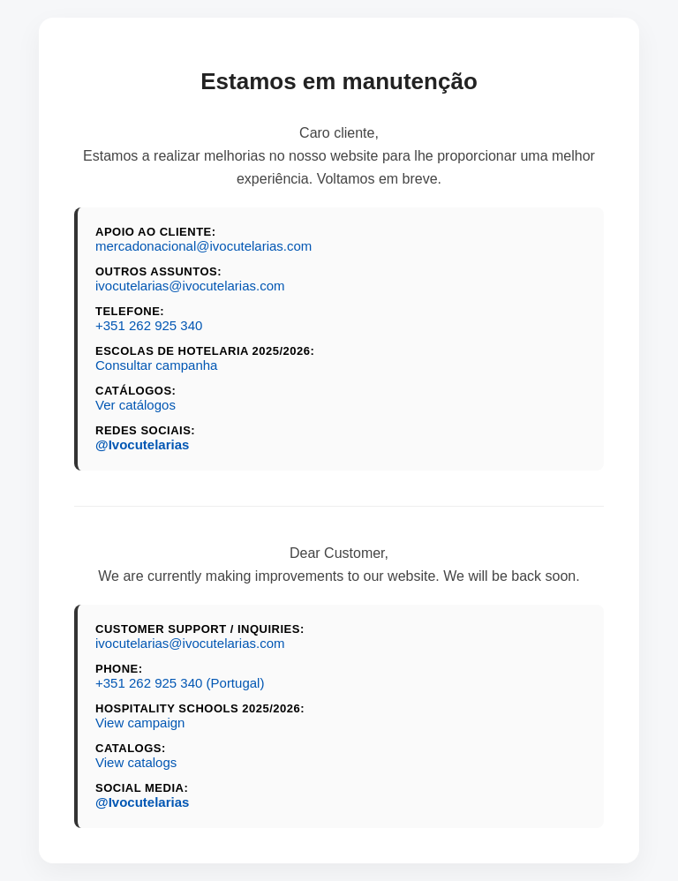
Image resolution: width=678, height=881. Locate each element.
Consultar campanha (156, 365)
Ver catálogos (135, 404)
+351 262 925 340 (148, 325)
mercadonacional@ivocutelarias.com (203, 245)
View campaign (140, 722)
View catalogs (136, 762)
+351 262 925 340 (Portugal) (179, 682)
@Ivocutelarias (142, 444)
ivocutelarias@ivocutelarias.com (189, 285)
